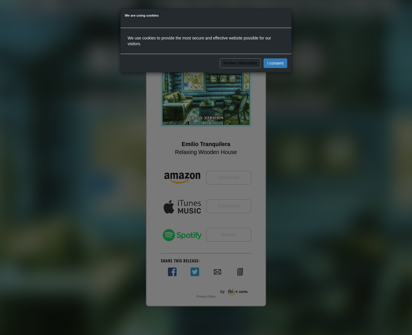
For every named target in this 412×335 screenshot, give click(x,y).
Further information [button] (240, 63)
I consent (275, 63)
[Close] (285, 20)
